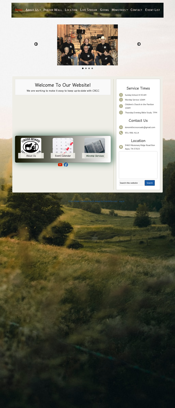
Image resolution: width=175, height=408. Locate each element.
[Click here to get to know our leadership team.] (87, 44)
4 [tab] (92, 68)
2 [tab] (86, 68)
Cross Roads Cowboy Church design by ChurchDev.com (92, 201)
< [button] (36, 44)
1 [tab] (83, 68)
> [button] (139, 44)
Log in (121, 201)
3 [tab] (89, 68)
